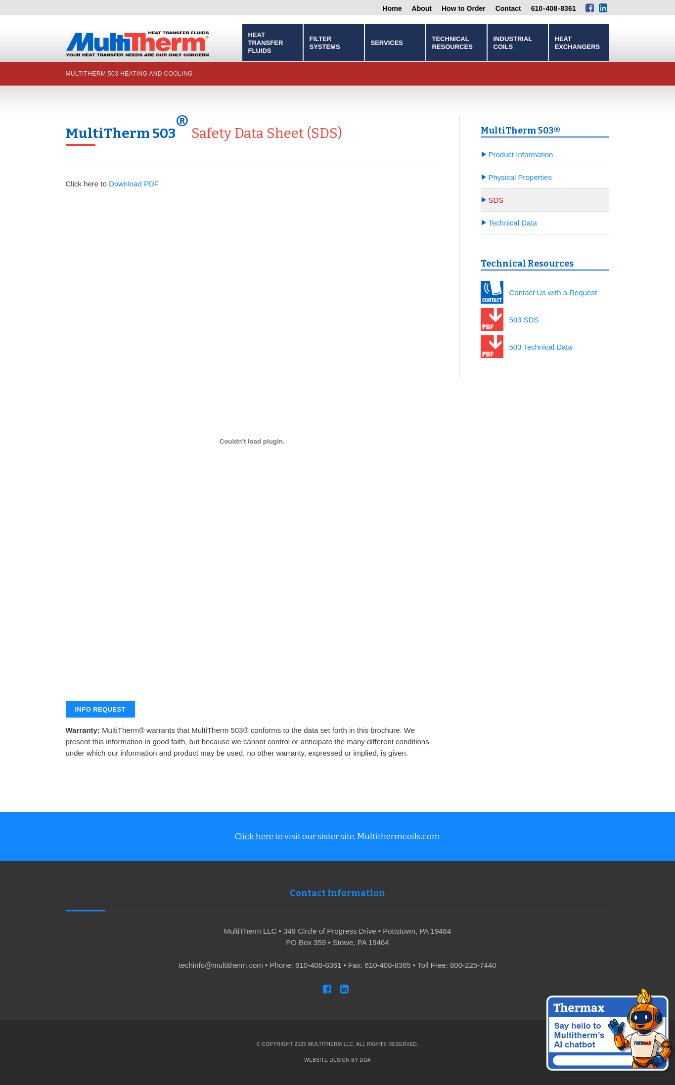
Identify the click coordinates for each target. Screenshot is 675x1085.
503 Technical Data (540, 347)
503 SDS (524, 320)
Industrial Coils (513, 42)
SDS (496, 200)
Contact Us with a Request (553, 292)
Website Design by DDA (337, 1060)
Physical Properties (520, 177)
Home (392, 8)
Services (387, 42)
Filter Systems (325, 42)
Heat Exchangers (577, 42)
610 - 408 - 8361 (553, 8)
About (422, 8)
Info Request (100, 709)
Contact (508, 8)
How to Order (464, 8)
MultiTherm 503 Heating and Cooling (129, 73)
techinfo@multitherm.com (221, 965)
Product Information (521, 154)
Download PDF (134, 184)
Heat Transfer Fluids (265, 42)
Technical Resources (452, 42)
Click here (254, 836)
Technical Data (513, 223)
